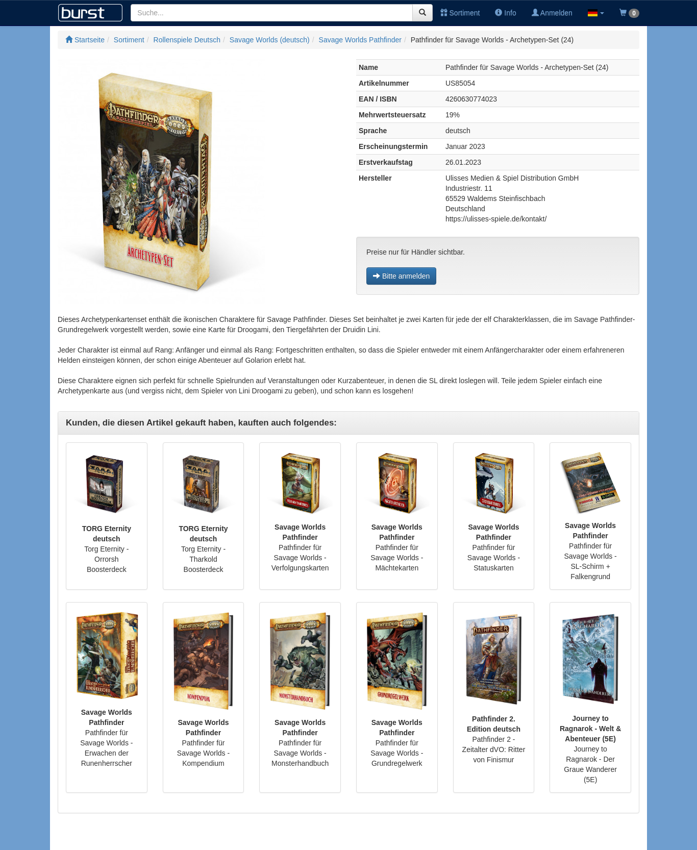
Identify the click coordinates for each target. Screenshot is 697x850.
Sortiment (460, 13)
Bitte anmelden (401, 276)
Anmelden (552, 13)
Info (505, 13)
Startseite (85, 40)
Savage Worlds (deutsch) (270, 40)
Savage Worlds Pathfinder (360, 40)
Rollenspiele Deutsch (187, 40)
